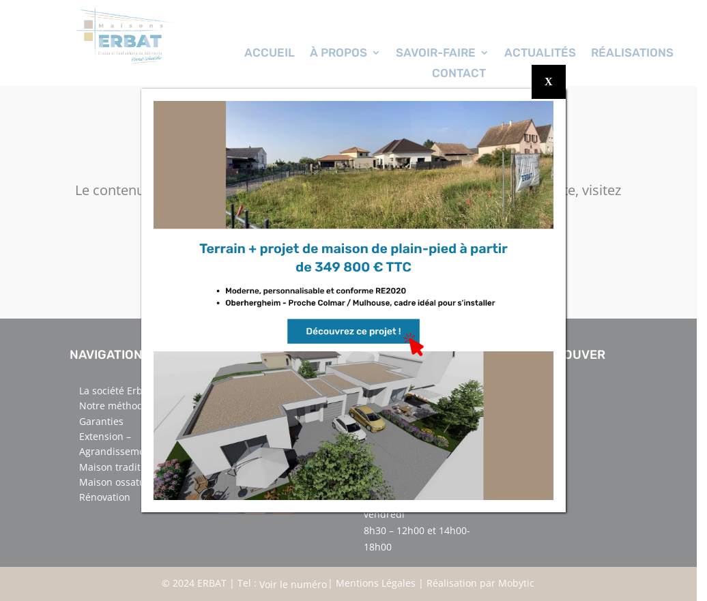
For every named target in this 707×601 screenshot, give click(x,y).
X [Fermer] (549, 81)
